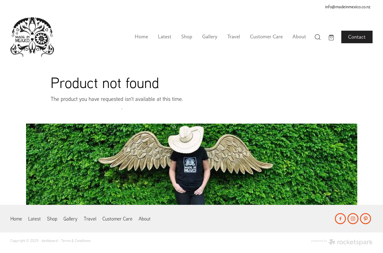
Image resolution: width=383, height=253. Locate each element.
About (299, 36)
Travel (233, 36)
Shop (186, 36)
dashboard (50, 240)
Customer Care (266, 36)
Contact (357, 37)
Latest (164, 36)
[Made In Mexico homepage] (46, 37)
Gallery (209, 36)
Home (141, 36)
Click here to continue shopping (86, 107)
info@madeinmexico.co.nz (347, 6)
